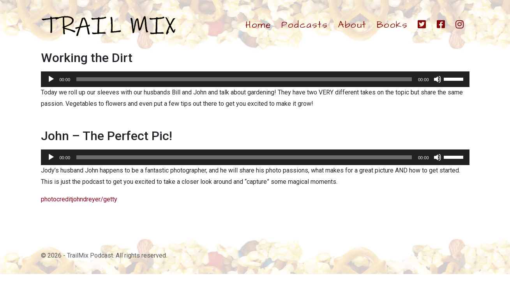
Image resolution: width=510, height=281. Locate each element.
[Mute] (437, 79)
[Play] (51, 79)
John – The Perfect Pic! (106, 135)
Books (392, 25)
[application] (255, 79)
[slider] (244, 79)
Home (258, 25)
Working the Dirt (86, 57)
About (352, 25)
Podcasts (304, 25)
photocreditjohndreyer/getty (79, 199)
